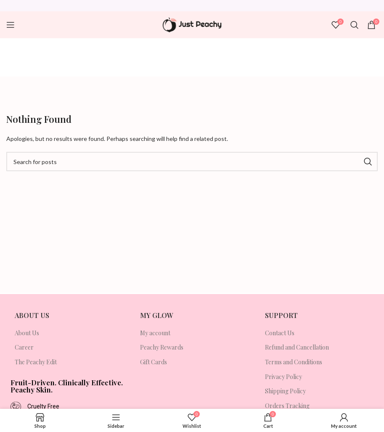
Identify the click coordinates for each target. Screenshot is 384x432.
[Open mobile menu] (10, 24)
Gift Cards (153, 362)
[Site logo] (192, 25)
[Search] (354, 24)
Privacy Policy (283, 377)
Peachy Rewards (161, 347)
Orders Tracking (287, 406)
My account (155, 333)
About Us (27, 333)
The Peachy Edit (36, 362)
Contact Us (279, 333)
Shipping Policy (285, 391)
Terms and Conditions (293, 362)
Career (24, 347)
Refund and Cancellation (297, 347)
